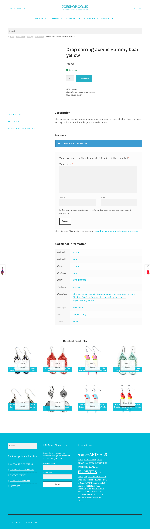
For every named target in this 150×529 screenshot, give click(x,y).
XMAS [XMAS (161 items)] (80, 494)
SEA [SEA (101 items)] (93, 486)
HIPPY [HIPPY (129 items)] (104, 474)
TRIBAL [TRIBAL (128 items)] (81, 491)
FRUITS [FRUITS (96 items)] (80, 471)
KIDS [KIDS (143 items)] (103, 477)
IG (130, 8)
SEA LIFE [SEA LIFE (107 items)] (98, 486)
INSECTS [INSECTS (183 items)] (82, 477)
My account (89, 18)
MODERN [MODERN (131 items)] (88, 480)
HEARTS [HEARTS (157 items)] (97, 474)
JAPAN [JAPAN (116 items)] (89, 477)
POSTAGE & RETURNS (20, 475)
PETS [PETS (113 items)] (89, 483)
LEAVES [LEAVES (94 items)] (80, 480)
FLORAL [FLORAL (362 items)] (92, 460)
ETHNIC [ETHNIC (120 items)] (103, 457)
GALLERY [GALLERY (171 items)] (92, 471)
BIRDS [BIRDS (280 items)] (88, 453)
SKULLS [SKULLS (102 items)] (87, 488)
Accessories (72, 18)
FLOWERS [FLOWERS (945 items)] (87, 466)
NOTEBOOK (106, 18)
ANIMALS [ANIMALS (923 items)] (98, 449)
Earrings (30, 37)
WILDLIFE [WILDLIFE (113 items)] (97, 491)
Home (12, 37)
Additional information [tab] (21, 128)
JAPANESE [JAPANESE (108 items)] (96, 477)
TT (140, 8)
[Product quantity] (70, 78)
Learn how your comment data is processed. (116, 231)
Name (63, 197)
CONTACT (15, 480)
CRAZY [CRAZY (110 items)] (91, 457)
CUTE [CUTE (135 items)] (97, 457)
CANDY (79, 95)
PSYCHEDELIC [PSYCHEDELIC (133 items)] (98, 483)
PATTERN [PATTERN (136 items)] (82, 483)
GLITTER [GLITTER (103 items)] (89, 474)
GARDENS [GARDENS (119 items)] (82, 474)
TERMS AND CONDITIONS (22, 464)
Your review (66, 164)
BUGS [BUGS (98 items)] (94, 454)
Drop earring (39, 37)
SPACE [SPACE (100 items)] (92, 488)
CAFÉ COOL (79, 92)
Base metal (78, 307)
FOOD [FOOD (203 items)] (100, 466)
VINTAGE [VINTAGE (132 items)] (89, 491)
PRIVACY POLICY (17, 469)
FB (135, 8)
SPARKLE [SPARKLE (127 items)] (99, 489)
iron (75, 259)
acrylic (76, 252)
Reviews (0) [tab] (14, 121)
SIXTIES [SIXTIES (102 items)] (81, 488)
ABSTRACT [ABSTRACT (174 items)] (83, 449)
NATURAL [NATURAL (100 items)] (96, 480)
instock (76, 287)
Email (104, 197)
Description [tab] (15, 114)
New (75, 273)
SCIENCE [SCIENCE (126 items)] (88, 486)
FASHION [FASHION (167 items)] (82, 461)
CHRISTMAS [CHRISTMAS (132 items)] (83, 457)
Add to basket (83, 78)
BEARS (73, 95)
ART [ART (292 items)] (80, 453)
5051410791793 (79, 280)
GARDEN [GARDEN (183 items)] (101, 471)
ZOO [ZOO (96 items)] (85, 494)
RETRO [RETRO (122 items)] (81, 486)
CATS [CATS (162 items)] (99, 454)
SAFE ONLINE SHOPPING (21, 458)
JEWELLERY (54, 18)
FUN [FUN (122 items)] (85, 471)
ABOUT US (39, 18)
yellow (76, 266)
